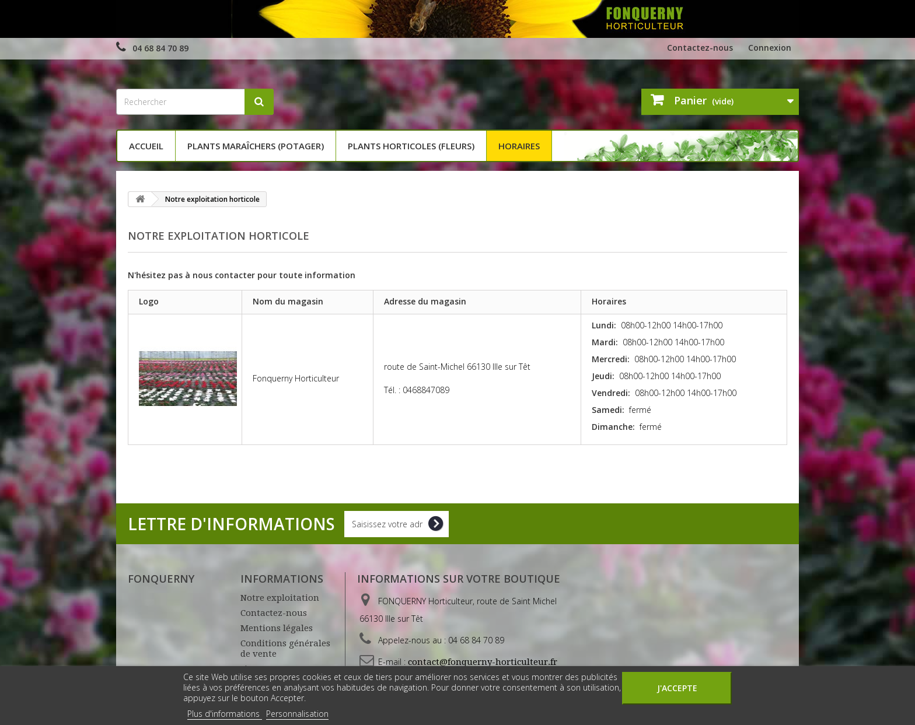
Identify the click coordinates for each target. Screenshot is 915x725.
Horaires (519, 146)
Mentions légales (276, 628)
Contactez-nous (700, 47)
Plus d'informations (224, 713)
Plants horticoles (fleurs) (411, 146)
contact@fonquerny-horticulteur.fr (482, 662)
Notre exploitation (279, 598)
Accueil (146, 146)
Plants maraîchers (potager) (255, 146)
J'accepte (677, 688)
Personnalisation (297, 713)
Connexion (769, 47)
